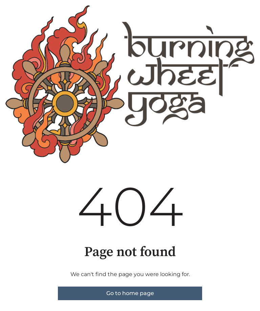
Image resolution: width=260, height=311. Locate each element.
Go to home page (130, 293)
